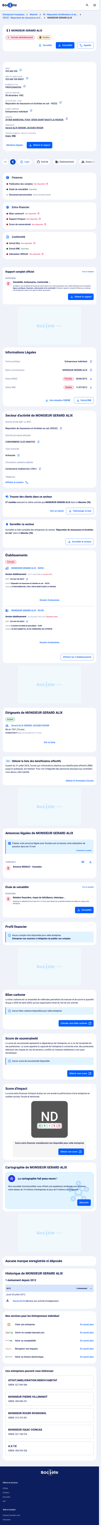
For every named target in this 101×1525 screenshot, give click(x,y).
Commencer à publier (83, 850)
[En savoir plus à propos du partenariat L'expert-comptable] (87, 1340)
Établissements (64, 161)
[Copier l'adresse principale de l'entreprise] (66, 118)
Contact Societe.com (11, 1515)
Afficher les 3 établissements (77, 657)
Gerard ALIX (19, 1301)
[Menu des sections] (5, 162)
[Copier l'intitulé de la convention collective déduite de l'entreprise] (40, 469)
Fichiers (6, 1493)
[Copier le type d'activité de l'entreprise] (18, 455)
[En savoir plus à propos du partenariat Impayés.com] (87, 1348)
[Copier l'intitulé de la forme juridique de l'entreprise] (91, 361)
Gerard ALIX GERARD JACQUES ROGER (24, 128)
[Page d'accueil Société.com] (9, 5)
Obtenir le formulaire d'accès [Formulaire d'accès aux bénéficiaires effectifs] (80, 780)
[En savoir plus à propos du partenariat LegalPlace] (87, 1324)
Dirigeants (88, 161)
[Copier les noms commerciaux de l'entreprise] (91, 370)
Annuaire (6, 1497)
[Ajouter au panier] (81, 297)
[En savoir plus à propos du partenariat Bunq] (87, 1332)
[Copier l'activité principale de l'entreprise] (38, 442)
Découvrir (84, 1202)
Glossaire (6, 1520)
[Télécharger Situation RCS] (91, 387)
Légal (25, 161)
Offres (5, 1488)
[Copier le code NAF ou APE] (60, 102)
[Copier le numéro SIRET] (27, 78)
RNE (14, 136)
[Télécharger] (90, 862)
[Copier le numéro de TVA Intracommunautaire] (24, 86)
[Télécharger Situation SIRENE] (91, 378)
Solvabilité (65, 45)
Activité (42, 161)
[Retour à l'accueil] (49, 1472)
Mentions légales (14, 145)
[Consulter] (83, 862)
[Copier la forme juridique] (31, 110)
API (4, 1501)
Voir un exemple (88, 272)
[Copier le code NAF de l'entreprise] (61, 428)
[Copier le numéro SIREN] (20, 70)
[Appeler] (85, 45)
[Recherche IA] (13, 162)
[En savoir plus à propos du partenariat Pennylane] (87, 1357)
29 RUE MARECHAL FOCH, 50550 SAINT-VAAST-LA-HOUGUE (34, 119)
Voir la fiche (49, 742)
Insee (8, 136)
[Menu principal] (95, 5)
